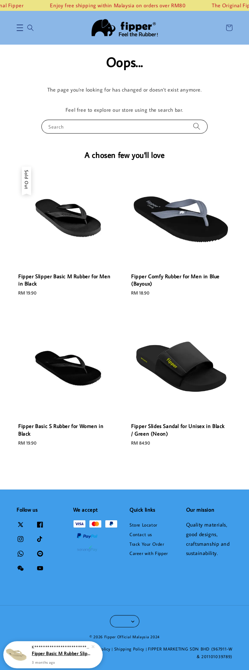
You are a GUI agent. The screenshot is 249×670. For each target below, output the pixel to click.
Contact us (140, 534)
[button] (20, 27)
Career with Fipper (148, 553)
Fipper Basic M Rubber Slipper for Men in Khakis (61, 653)
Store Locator (143, 525)
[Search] (196, 126)
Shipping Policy (129, 648)
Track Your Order (146, 544)
